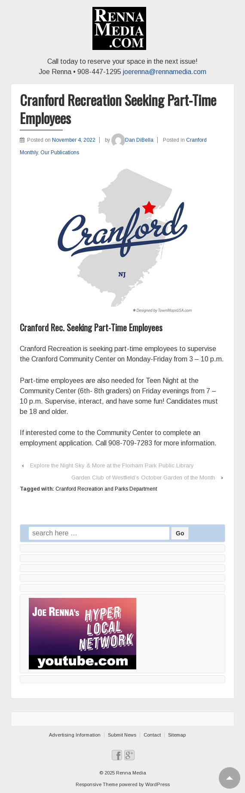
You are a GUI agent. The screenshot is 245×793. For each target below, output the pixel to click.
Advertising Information (75, 734)
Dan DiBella (132, 140)
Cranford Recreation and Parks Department (106, 489)
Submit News (122, 734)
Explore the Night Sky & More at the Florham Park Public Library (112, 465)
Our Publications (59, 152)
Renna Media (130, 772)
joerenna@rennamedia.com (164, 71)
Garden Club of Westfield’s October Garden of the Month (143, 477)
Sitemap (177, 734)
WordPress (157, 784)
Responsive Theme (97, 784)
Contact (152, 734)
